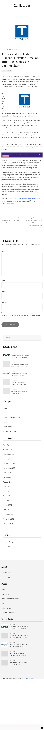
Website (4, 302)
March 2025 (7, 505)
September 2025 (9, 477)
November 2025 (9, 468)
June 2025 (6, 491)
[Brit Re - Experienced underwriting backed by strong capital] (22, 155)
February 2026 (8, 454)
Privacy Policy (8, 542)
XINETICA (22, 5)
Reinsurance (7, 71)
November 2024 (9, 519)
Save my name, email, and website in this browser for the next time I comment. (21, 316)
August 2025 (7, 482)
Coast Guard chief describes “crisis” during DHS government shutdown (19, 392)
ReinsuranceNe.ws (7, 203)
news (5, 422)
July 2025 (6, 486)
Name (4, 280)
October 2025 (8, 473)
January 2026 (8, 459)
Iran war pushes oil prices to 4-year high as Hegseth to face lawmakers (20, 365)
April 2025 (6, 500)
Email (3, 291)
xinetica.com (28, 678)
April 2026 (6, 445)
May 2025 (6, 496)
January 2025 (8, 514)
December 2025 (9, 463)
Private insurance (9, 431)
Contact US (7, 546)
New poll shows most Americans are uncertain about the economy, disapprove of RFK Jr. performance (34, 223)
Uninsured (7, 413)
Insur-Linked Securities (11, 417)
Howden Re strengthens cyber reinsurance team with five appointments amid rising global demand (20, 356)
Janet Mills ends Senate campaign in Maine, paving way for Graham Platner (19, 383)
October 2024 (8, 523)
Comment (5, 251)
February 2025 (8, 510)
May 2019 (6, 528)
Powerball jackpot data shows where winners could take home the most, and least (11, 220)
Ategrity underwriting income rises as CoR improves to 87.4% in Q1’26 (19, 374)
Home (5, 408)
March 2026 (7, 450)
